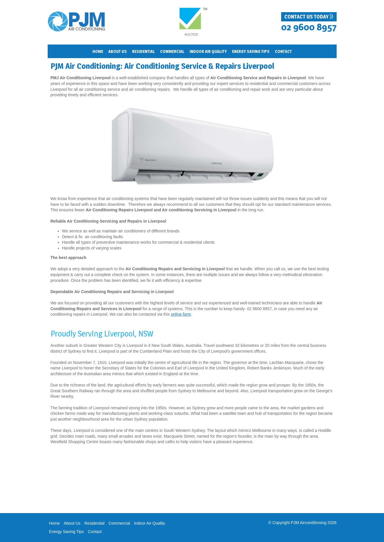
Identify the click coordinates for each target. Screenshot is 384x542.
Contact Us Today (308, 16)
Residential (94, 523)
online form (181, 314)
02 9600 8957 (309, 27)
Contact (283, 51)
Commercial (172, 51)
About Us (72, 523)
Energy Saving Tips (66, 531)
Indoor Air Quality (149, 523)
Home (97, 51)
